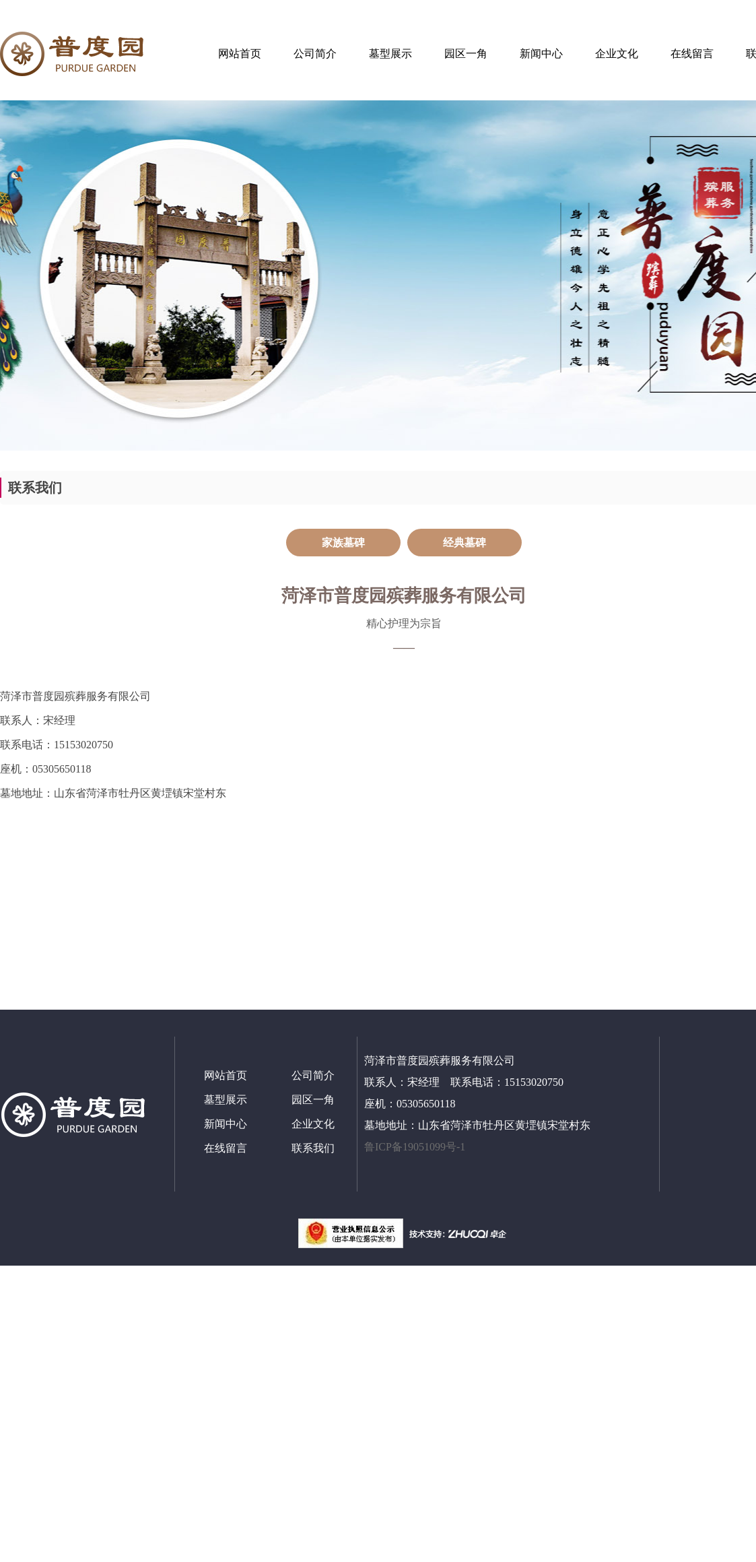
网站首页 (239, 53)
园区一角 (465, 53)
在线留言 (692, 53)
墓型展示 (390, 53)
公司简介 (315, 53)
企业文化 (616, 53)
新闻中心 (541, 53)
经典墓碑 (464, 542)
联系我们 (313, 1148)
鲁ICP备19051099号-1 (416, 1146)
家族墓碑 (343, 542)
